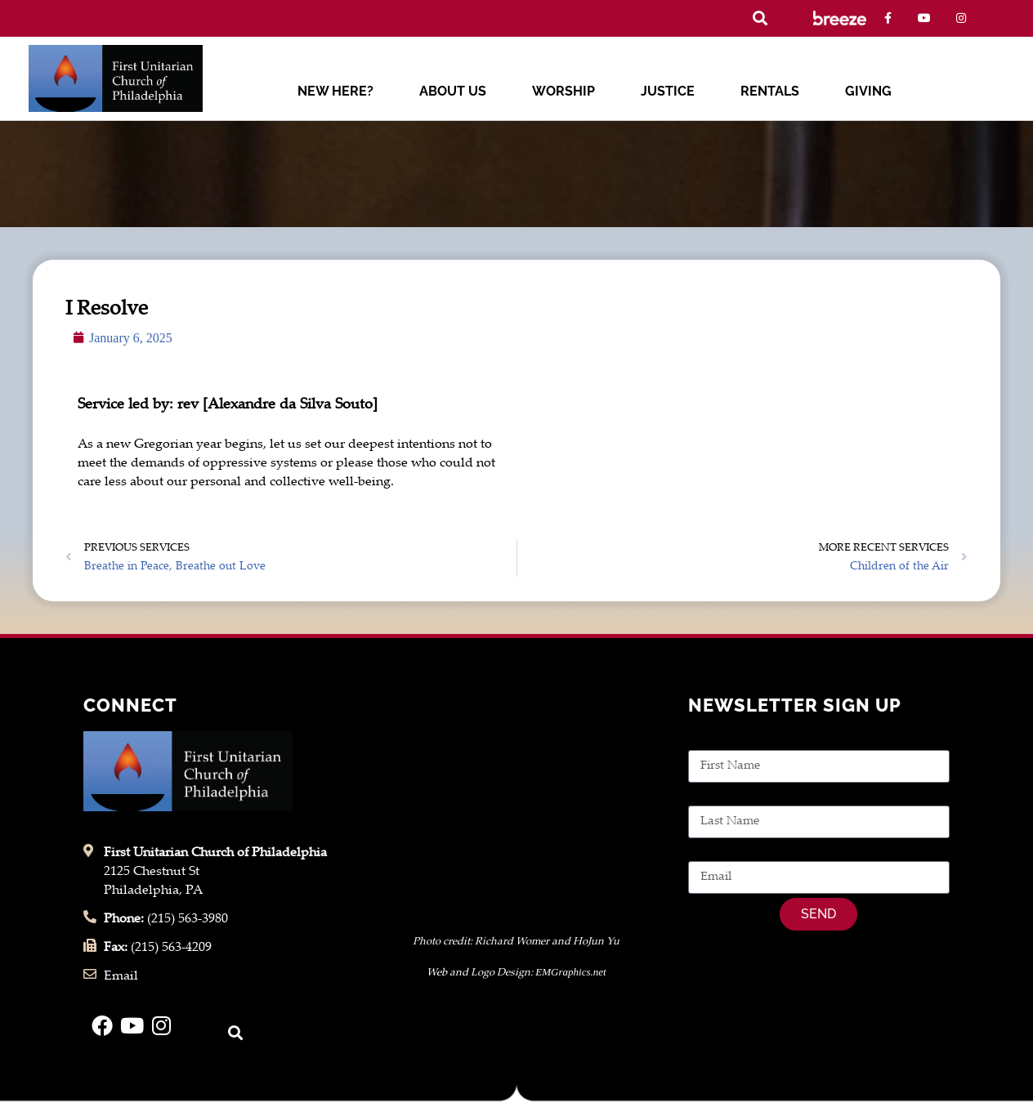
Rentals (769, 91)
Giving (868, 91)
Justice (668, 91)
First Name (720, 741)
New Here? (335, 91)
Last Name (719, 796)
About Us (452, 91)
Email (705, 852)
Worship (563, 91)
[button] (759, 18)
